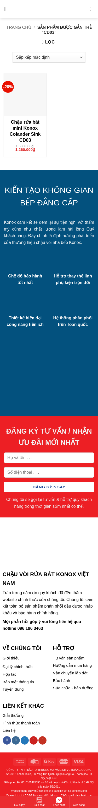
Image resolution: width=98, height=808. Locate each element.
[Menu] (7, 9)
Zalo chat (39, 801)
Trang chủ (18, 27)
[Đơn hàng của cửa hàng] (49, 57)
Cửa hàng (79, 801)
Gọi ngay (19, 801)
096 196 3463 (30, 628)
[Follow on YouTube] (42, 740)
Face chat (59, 801)
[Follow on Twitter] (25, 740)
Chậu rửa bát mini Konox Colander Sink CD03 (25, 131)
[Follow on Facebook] (7, 740)
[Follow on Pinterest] (34, 740)
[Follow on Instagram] (16, 740)
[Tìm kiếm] (92, 9)
